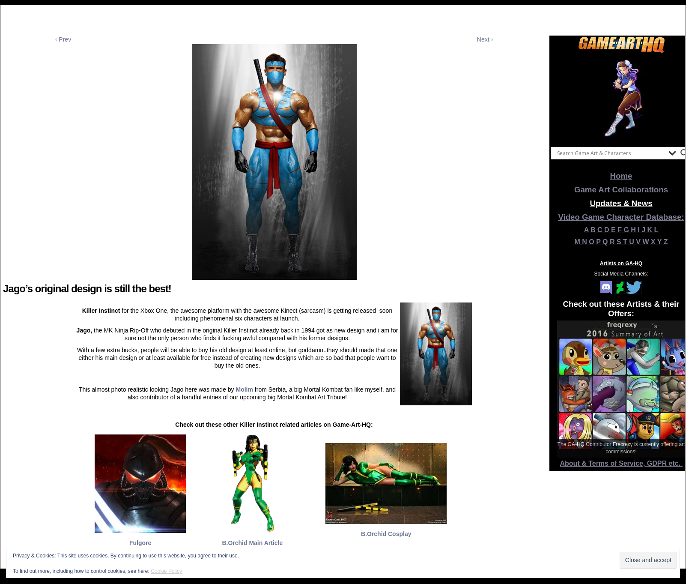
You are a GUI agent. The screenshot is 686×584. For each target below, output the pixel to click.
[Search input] (610, 153)
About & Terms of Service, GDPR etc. (621, 463)
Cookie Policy (166, 571)
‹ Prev (63, 39)
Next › (485, 39)
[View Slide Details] (621, 98)
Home (621, 175)
